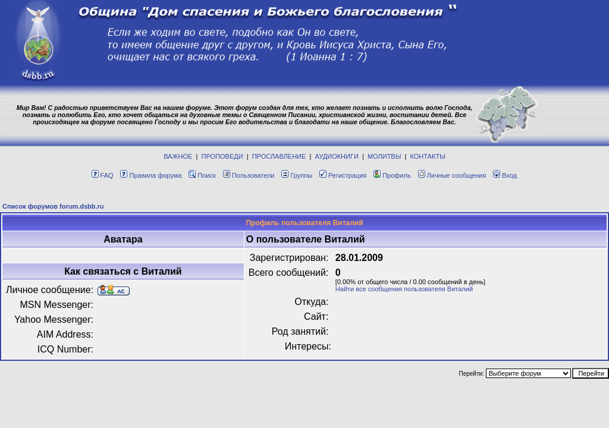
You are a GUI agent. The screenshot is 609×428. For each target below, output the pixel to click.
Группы (296, 175)
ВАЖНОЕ (178, 156)
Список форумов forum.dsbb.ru (53, 206)
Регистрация (342, 175)
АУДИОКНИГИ (336, 156)
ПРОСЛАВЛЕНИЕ (279, 156)
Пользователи (249, 175)
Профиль (392, 175)
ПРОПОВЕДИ (222, 156)
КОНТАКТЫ (427, 156)
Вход (505, 175)
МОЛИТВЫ (384, 156)
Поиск (202, 175)
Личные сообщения (452, 175)
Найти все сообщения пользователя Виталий (404, 288)
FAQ (103, 175)
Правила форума (150, 175)
